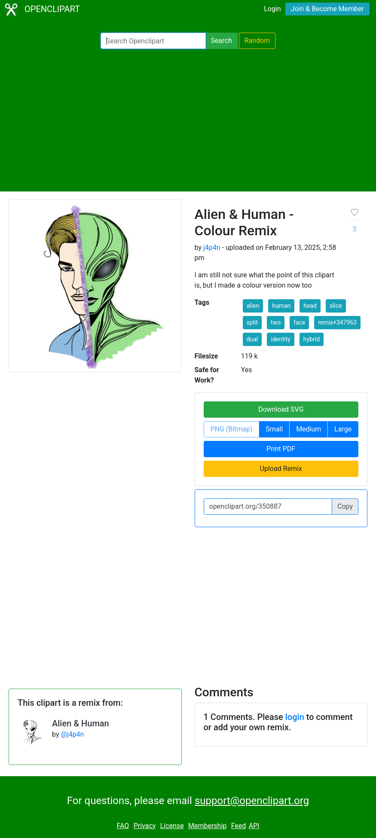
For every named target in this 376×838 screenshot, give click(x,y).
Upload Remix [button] (281, 469)
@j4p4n (72, 734)
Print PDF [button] (280, 449)
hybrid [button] (311, 339)
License (172, 826)
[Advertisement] (188, 120)
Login (272, 9)
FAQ (122, 826)
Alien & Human (80, 723)
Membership (207, 826)
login (294, 717)
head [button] (310, 305)
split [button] (252, 322)
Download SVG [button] (281, 409)
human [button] (281, 305)
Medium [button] (308, 429)
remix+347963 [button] (337, 322)
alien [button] (253, 305)
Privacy (145, 826)
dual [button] (252, 339)
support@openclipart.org (252, 801)
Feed (238, 826)
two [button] (276, 322)
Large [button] (343, 429)
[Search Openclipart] (153, 41)
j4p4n (211, 247)
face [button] (299, 322)
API (254, 826)
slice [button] (336, 305)
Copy (345, 506)
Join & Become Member (327, 9)
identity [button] (280, 339)
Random (257, 40)
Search (221, 40)
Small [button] (274, 429)
